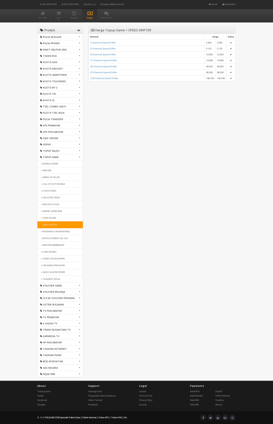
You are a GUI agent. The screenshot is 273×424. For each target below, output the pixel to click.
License (142, 391)
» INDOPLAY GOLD (49, 204)
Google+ (41, 404)
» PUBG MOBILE (48, 251)
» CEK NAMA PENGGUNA (52, 265)
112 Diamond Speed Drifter (103, 60)
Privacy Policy (145, 400)
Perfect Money (223, 395)
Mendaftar (229, 4)
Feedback (93, 404)
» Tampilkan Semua (50, 278)
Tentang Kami (44, 391)
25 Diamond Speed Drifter (103, 48)
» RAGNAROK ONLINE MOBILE (55, 231)
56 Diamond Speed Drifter (103, 54)
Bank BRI (194, 404)
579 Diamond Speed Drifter (103, 72)
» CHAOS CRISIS (48, 190)
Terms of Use (145, 395)
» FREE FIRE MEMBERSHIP (52, 245)
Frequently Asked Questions (102, 395)
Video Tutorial (95, 400)
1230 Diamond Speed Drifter (104, 78)
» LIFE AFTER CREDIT (50, 197)
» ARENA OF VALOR (50, 177)
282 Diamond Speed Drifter (103, 66)
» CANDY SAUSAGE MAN (52, 258)
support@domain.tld (112, 4)
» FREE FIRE (45, 170)
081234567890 (48, 4)
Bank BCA (195, 391)
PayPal (219, 391)
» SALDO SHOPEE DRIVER (52, 272)
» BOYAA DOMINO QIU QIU (54, 238)
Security (143, 404)
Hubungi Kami (95, 391)
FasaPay (220, 400)
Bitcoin (219, 404)
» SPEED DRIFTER (48, 224)
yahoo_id (89, 4)
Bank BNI (194, 400)
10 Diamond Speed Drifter (103, 42)
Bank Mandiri (196, 395)
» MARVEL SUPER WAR (51, 211)
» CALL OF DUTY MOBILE (52, 184)
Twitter (40, 395)
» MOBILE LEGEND (49, 163)
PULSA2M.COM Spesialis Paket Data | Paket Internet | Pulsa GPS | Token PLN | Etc (86, 417)
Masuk (213, 4)
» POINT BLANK (48, 217)
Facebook (42, 400)
